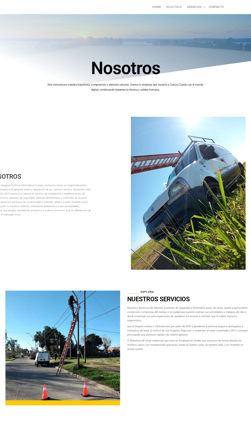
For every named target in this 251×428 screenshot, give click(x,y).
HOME (156, 7)
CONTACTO (216, 7)
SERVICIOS (194, 7)
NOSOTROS (174, 7)
